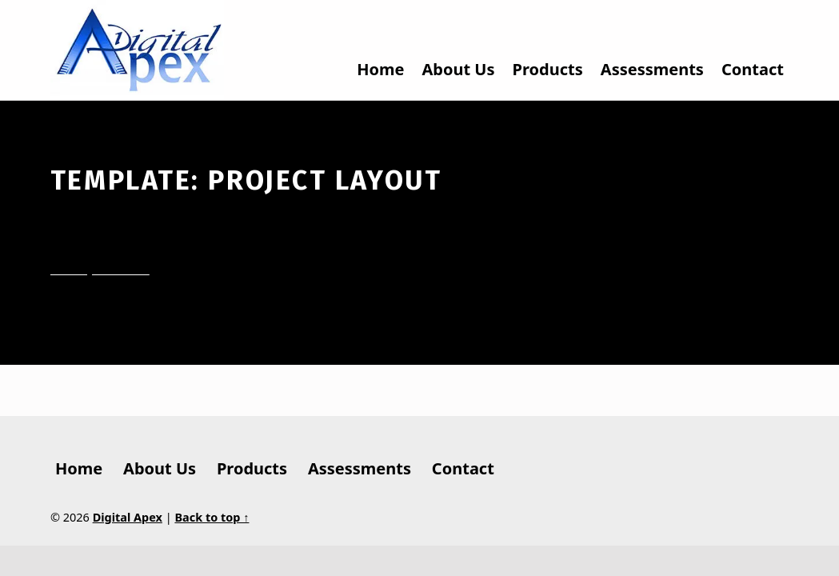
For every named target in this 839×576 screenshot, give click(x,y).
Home (380, 69)
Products (548, 69)
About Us (458, 69)
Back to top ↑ (211, 517)
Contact (752, 69)
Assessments (652, 69)
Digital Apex (127, 517)
